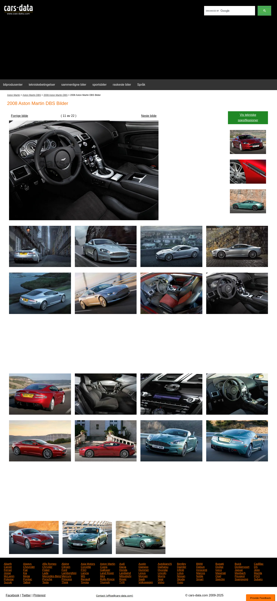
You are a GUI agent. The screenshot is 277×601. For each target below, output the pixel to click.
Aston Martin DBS (32, 95)
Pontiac (27, 579)
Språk (141, 84)
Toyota (85, 582)
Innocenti (201, 569)
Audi (122, 563)
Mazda (258, 573)
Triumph (105, 582)
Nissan (181, 576)
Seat (160, 579)
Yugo (180, 582)
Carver (8, 566)
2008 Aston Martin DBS (55, 95)
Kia (25, 573)
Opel (218, 576)
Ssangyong (241, 579)
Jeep (257, 569)
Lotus (180, 573)
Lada (45, 573)
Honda (123, 569)
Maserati (220, 573)
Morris (161, 576)
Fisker (46, 569)
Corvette (86, 566)
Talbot (26, 582)
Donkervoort (242, 566)
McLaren (9, 576)
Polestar (9, 579)
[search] (229, 11)
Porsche (47, 579)
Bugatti (219, 563)
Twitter (26, 595)
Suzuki (8, 582)
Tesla (45, 582)
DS (256, 566)
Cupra (103, 566)
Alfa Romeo (49, 563)
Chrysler (47, 566)
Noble (199, 576)
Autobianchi (165, 563)
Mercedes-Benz (51, 576)
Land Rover (107, 573)
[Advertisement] (138, 49)
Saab (141, 579)
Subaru (258, 579)
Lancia (85, 573)
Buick (238, 563)
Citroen (66, 566)
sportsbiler (99, 84)
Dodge (219, 566)
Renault (85, 579)
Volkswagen (145, 582)
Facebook (12, 595)
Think (65, 582)
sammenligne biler (73, 84)
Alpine (65, 563)
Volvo (161, 582)
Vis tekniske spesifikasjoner (248, 117)
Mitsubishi (125, 576)
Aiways (27, 563)
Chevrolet (29, 566)
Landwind (125, 573)
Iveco (218, 569)
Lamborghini (69, 573)
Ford (64, 569)
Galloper (105, 569)
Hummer (143, 569)
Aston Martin (13, 95)
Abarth (8, 563)
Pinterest (39, 595)
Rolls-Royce (107, 579)
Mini (102, 576)
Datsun (200, 566)
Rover (122, 579)
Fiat (25, 569)
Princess (67, 579)
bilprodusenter (13, 84)
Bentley (181, 563)
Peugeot (240, 576)
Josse (7, 573)
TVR (122, 582)
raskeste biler (122, 84)
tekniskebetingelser (42, 84)
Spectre (220, 579)
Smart (199, 579)
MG (83, 576)
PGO (257, 576)
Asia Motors (88, 563)
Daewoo (143, 566)
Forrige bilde (19, 115)
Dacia (122, 566)
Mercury (66, 576)
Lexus (142, 573)
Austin (142, 563)
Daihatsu (163, 566)
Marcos (200, 573)
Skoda (181, 579)
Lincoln (162, 573)
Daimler (181, 566)
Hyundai (163, 569)
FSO (83, 569)
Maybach (240, 573)
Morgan (143, 576)
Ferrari (8, 569)
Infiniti (180, 569)
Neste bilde (149, 115)
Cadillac (259, 563)
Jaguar (239, 569)
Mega (26, 576)
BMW (199, 563)
